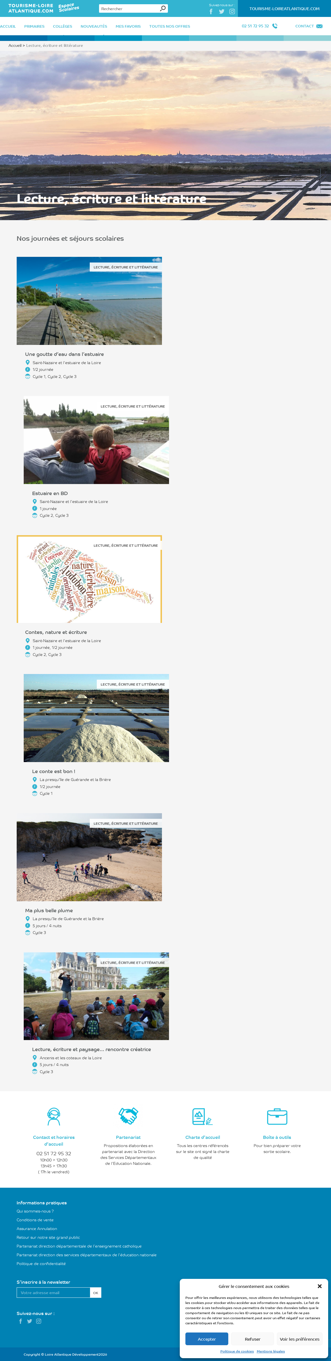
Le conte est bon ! (53, 770)
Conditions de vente (35, 1219)
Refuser (252, 1339)
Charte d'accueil (202, 1137)
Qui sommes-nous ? (35, 1210)
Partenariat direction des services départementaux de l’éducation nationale (87, 1254)
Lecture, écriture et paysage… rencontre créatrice (91, 1048)
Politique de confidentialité (41, 1263)
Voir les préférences (299, 1339)
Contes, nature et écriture (56, 631)
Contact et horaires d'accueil (54, 1140)
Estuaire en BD (50, 492)
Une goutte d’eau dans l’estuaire (64, 353)
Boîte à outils (277, 1137)
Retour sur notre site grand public (48, 1237)
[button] (320, 1286)
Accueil (14, 45)
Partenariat (128, 1137)
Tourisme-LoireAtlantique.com (284, 8)
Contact (304, 26)
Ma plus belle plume (49, 909)
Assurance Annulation (37, 1228)
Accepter (207, 1339)
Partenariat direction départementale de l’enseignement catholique (79, 1245)
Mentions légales (271, 1351)
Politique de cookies (237, 1351)
